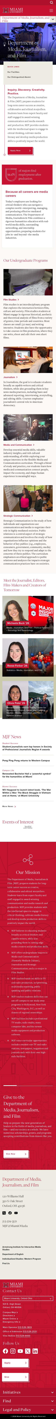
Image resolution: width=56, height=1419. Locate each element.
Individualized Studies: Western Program (21, 1259)
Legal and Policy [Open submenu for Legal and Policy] (17, 1409)
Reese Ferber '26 (17, 665)
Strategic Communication (16, 515)
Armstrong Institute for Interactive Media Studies (21, 1248)
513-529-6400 (23, 1335)
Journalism (9, 377)
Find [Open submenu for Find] (7, 1400)
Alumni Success (9, 786)
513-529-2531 (30, 1331)
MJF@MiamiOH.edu (15, 1226)
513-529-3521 (9, 1221)
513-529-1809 (25, 1327)
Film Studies (9, 299)
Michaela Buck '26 (18, 623)
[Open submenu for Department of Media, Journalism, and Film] (53, 19)
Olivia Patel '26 (16, 703)
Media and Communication (17, 444)
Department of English (12, 1254)
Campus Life (8, 770)
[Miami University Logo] (13, 10)
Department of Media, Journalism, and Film (25, 19)
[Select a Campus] (28, 1298)
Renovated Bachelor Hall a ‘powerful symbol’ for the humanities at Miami (26, 775)
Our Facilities (13, 72)
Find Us (6, 1263)
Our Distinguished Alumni (19, 77)
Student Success (10, 743)
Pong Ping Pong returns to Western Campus (26, 760)
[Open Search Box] (51, 2)
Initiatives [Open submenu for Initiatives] (12, 1392)
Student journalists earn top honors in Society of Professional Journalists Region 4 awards (27, 748)
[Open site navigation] (51, 11)
